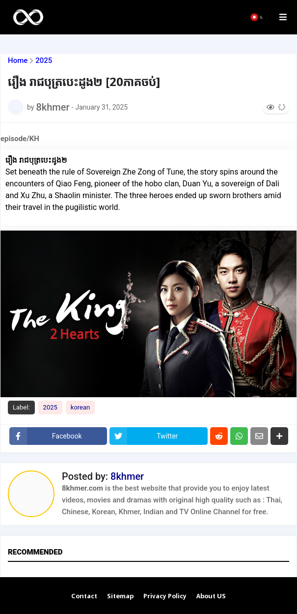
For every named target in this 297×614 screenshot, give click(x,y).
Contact (84, 596)
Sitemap (120, 596)
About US (211, 596)
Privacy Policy (165, 596)
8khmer (127, 476)
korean (80, 407)
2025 (43, 60)
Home (17, 60)
